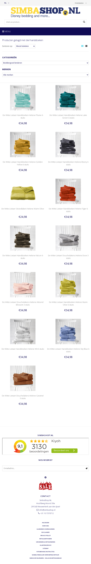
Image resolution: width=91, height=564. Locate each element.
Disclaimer (45, 532)
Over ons (45, 526)
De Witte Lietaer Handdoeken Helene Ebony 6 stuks (68, 163)
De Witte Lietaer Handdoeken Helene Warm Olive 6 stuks (68, 303)
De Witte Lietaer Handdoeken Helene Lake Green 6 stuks (68, 116)
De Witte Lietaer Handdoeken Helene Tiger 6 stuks (68, 210)
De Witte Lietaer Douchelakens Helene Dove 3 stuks (68, 256)
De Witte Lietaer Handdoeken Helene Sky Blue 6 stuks (68, 350)
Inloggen (45, 523)
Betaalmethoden (45, 539)
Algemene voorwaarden (46, 529)
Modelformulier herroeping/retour (45, 555)
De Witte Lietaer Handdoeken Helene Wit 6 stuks (23, 349)
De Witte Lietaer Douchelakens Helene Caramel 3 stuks (23, 397)
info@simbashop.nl (47, 510)
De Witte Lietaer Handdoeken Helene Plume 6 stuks (23, 116)
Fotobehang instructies (45, 552)
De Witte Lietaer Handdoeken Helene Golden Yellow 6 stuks (23, 163)
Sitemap (45, 548)
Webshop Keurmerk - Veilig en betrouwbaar (46, 558)
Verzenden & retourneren (45, 542)
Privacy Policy (45, 535)
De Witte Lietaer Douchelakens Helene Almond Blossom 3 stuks (22, 303)
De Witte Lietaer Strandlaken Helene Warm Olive (22, 208)
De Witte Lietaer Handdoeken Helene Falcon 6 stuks (22, 256)
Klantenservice (45, 545)
